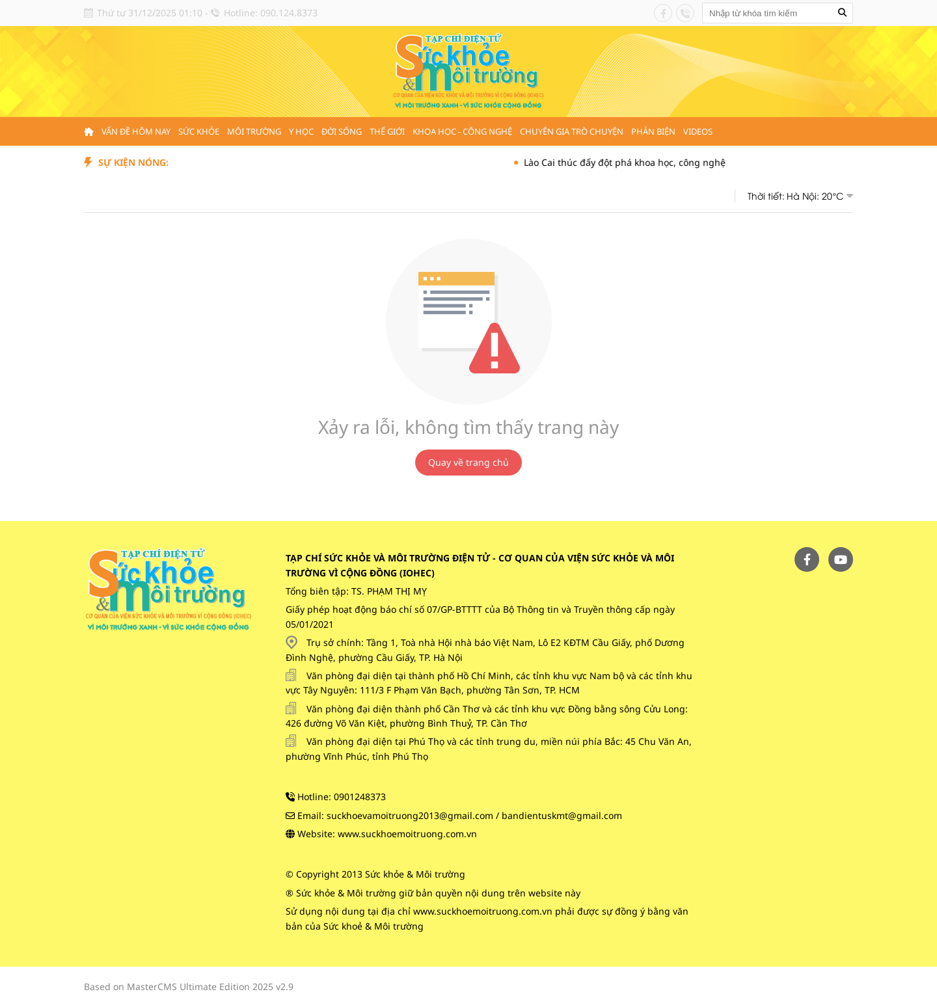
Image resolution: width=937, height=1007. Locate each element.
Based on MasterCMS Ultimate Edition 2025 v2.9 (188, 986)
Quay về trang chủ (468, 462)
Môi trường (254, 131)
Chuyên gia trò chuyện (571, 131)
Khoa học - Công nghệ (462, 131)
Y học (301, 131)
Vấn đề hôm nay (136, 131)
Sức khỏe (198, 131)
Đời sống (341, 131)
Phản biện (653, 131)
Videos (698, 131)
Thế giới (387, 131)
